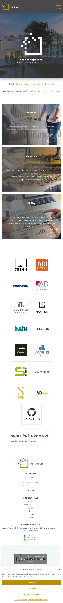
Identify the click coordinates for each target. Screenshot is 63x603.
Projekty (31, 516)
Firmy (31, 513)
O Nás (30, 504)
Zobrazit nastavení (31, 594)
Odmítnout (31, 589)
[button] (60, 569)
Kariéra (30, 520)
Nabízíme (30, 510)
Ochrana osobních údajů (38, 600)
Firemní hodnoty (30, 507)
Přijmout (31, 583)
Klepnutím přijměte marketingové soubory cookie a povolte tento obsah (31, 561)
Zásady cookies (20, 600)
